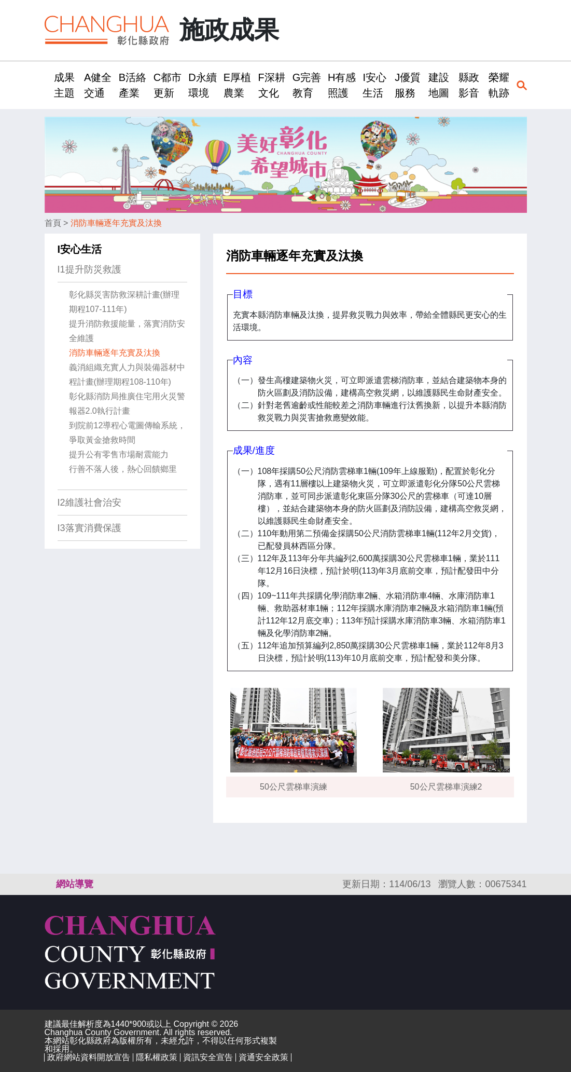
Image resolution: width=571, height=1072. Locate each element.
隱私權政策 (156, 1057)
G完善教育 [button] (307, 85)
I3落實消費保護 (89, 528)
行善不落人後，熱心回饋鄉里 (123, 469)
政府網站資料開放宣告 (88, 1057)
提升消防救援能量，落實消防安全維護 (127, 331)
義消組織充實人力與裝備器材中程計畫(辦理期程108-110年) (127, 374)
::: (48, 84)
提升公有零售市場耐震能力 (119, 454)
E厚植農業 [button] (237, 85)
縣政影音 (468, 85)
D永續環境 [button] (202, 85)
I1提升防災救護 (89, 269)
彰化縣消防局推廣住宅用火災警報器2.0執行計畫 (127, 403)
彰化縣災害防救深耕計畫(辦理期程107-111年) (124, 302)
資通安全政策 (263, 1057)
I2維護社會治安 (89, 502)
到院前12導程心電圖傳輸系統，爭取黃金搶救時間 (127, 432)
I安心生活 (80, 249)
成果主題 (64, 85)
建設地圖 (438, 85)
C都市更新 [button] (168, 85)
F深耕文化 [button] (271, 85)
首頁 (53, 223)
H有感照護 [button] (342, 85)
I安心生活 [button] (374, 85)
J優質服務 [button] (408, 85)
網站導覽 (74, 884)
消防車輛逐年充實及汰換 (116, 223)
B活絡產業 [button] (132, 85)
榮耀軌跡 (499, 85)
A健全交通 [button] (98, 85)
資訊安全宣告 (208, 1057)
